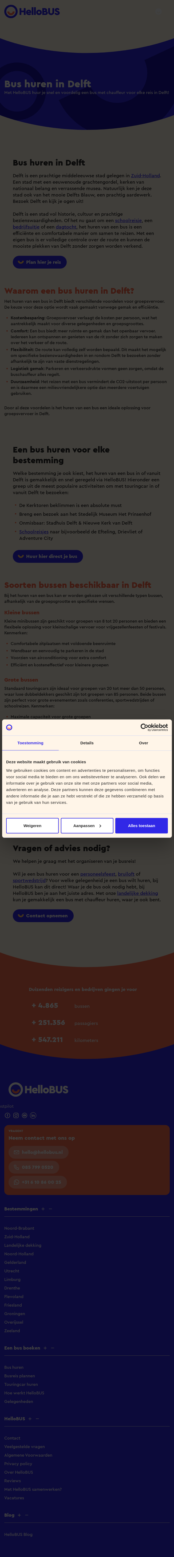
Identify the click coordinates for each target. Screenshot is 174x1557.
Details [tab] (87, 743)
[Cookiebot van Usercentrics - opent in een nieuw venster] (144, 728)
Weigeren (32, 825)
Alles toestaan (141, 825)
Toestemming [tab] (30, 743)
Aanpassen (87, 825)
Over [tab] (143, 743)
